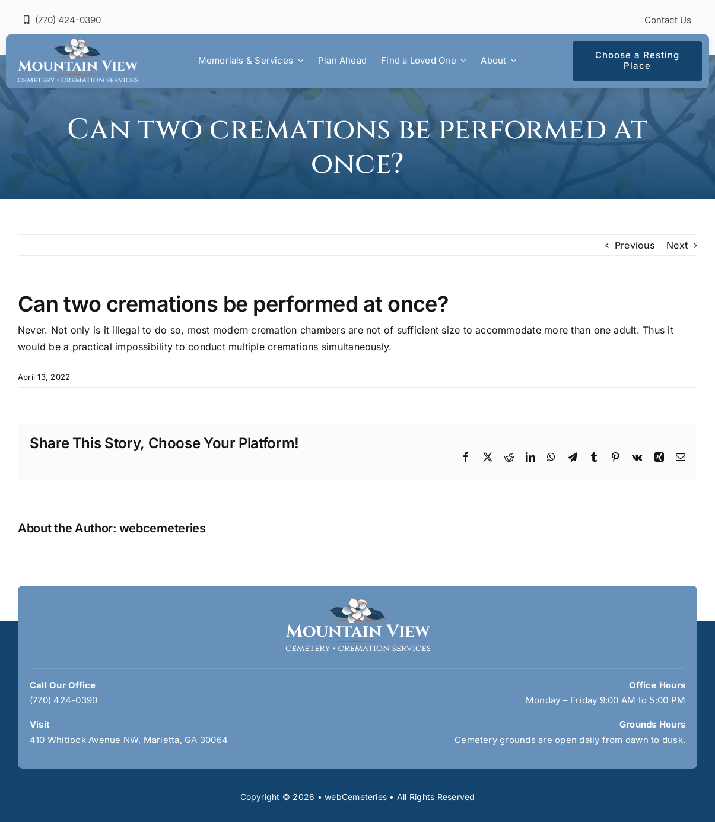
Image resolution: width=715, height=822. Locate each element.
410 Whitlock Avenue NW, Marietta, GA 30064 (129, 739)
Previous (634, 245)
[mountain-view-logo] (77, 43)
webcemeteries (162, 528)
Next (677, 245)
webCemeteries (356, 797)
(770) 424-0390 (63, 700)
